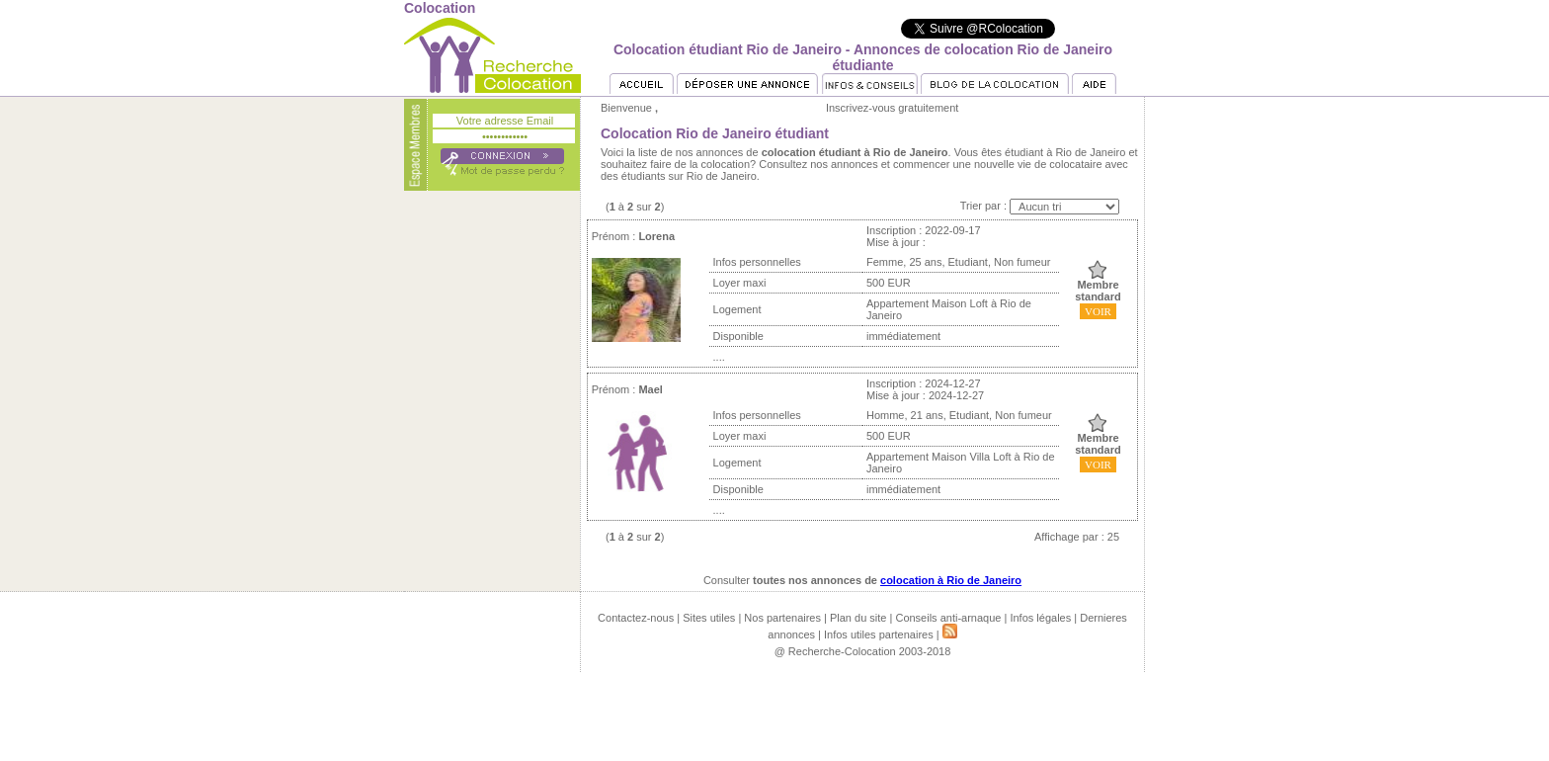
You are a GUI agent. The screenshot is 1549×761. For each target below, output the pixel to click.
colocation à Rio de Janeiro (950, 580)
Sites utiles (709, 618)
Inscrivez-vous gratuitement (892, 108)
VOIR (1098, 311)
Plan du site (858, 618)
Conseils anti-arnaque (948, 618)
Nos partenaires (782, 618)
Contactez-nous (636, 618)
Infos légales (1040, 618)
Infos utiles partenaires (879, 634)
